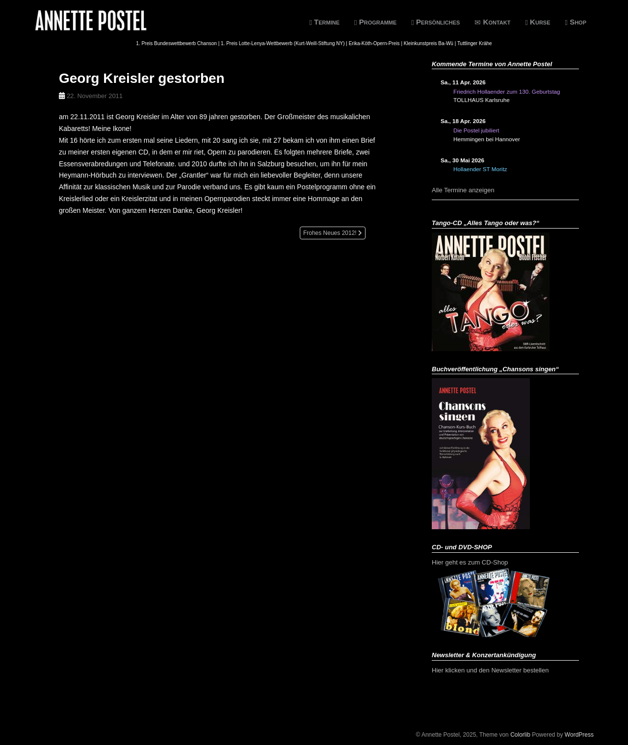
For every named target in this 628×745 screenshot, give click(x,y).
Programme (375, 22)
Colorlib (520, 734)
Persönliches (435, 22)
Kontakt (492, 22)
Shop (576, 22)
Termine (324, 22)
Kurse (537, 22)
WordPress (579, 734)
